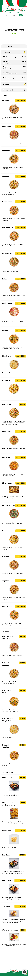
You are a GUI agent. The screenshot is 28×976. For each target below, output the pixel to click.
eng (21, 15)
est (7, 15)
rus (14, 15)
